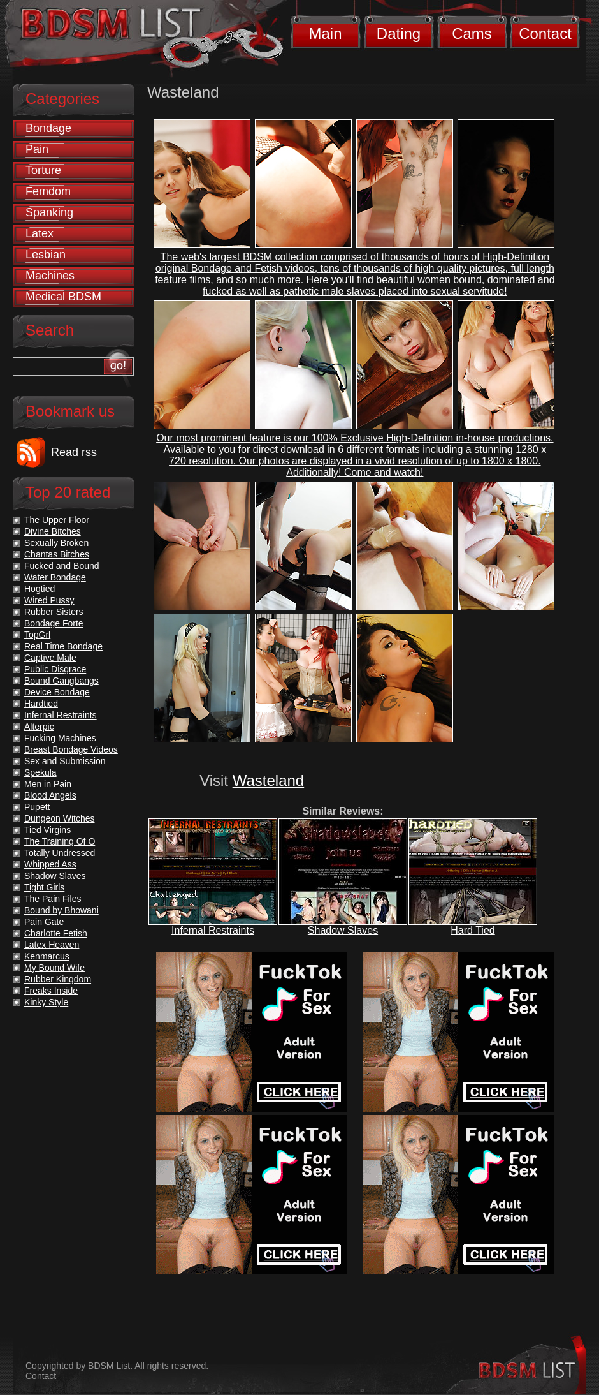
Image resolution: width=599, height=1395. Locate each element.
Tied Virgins (47, 830)
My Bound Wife (54, 968)
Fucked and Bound (61, 566)
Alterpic (39, 726)
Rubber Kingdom (57, 979)
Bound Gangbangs (61, 680)
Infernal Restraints (212, 930)
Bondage (48, 128)
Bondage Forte (53, 623)
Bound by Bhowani (61, 910)
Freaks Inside (51, 990)
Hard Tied (472, 930)
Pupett (37, 807)
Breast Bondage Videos (71, 749)
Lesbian (45, 254)
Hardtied (41, 703)
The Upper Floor (56, 520)
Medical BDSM (63, 296)
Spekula (40, 772)
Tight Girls (44, 887)
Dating (399, 33)
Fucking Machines (60, 738)
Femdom (48, 191)
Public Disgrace (55, 669)
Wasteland (269, 780)
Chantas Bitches (56, 554)
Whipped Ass (50, 864)
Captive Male (50, 658)
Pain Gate (44, 922)
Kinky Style (46, 1002)
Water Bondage (55, 577)
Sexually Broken (56, 543)
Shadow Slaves (343, 930)
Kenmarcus (46, 956)
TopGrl (37, 635)
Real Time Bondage (63, 646)
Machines (50, 275)
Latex (39, 233)
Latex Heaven (51, 945)
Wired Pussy (49, 600)
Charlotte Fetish (55, 933)
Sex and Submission (65, 761)
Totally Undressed (59, 853)
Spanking (49, 212)
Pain (36, 149)
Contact (545, 33)
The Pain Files (52, 899)
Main (325, 33)
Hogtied (39, 589)
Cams (472, 33)
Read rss (74, 452)
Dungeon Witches (59, 818)
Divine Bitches (52, 531)
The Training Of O (59, 841)
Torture (43, 170)
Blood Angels (50, 795)
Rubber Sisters (53, 612)
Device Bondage (57, 692)
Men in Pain (47, 784)
